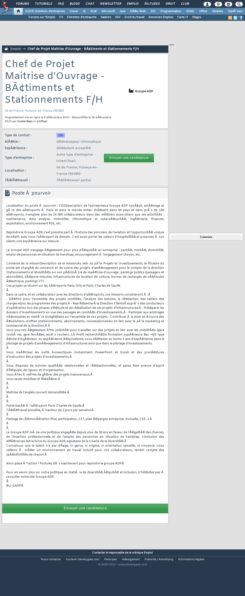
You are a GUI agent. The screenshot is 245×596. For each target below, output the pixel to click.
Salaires (106, 17)
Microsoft (108, 11)
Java (122, 11)
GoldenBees (25, 121)
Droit (170, 4)
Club (184, 4)
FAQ (60, 4)
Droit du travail (134, 17)
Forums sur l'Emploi (42, 17)
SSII (118, 17)
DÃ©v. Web (138, 11)
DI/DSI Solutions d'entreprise (45, 11)
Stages (196, 17)
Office (203, 11)
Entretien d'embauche (82, 17)
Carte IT (182, 17)
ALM (93, 11)
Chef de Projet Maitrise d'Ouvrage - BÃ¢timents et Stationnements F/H (83, 49)
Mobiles (217, 11)
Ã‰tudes (152, 4)
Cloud (74, 11)
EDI (153, 11)
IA (84, 11)
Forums (23, 4)
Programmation (170, 11)
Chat (90, 4)
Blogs (74, 4)
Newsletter (111, 4)
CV (61, 17)
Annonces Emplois (160, 17)
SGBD (190, 11)
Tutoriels (43, 4)
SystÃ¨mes (235, 11)
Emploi (132, 4)
